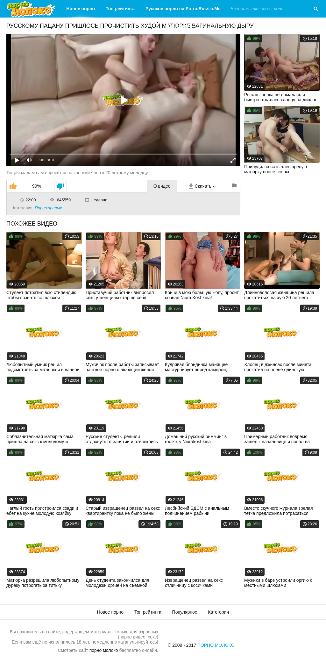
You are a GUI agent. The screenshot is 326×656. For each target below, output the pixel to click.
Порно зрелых (48, 207)
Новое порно (80, 8)
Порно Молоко (216, 645)
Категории (178, 26)
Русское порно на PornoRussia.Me (183, 8)
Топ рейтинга (120, 8)
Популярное (184, 612)
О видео (162, 186)
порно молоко (103, 650)
